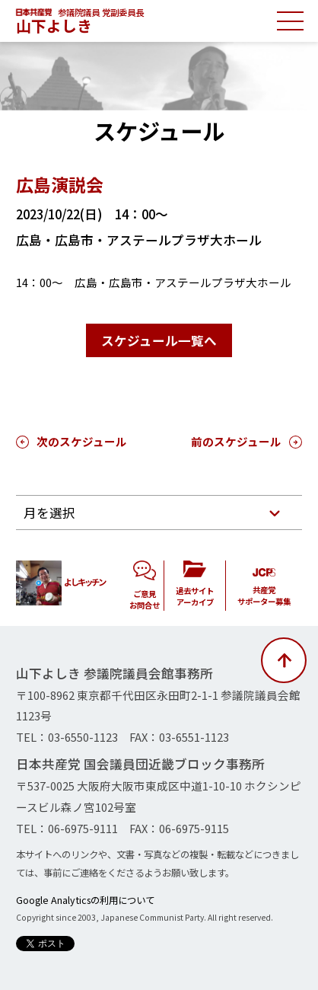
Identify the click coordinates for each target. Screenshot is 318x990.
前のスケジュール (236, 441)
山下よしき (54, 25)
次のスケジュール (82, 441)
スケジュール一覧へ (159, 340)
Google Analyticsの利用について (85, 900)
